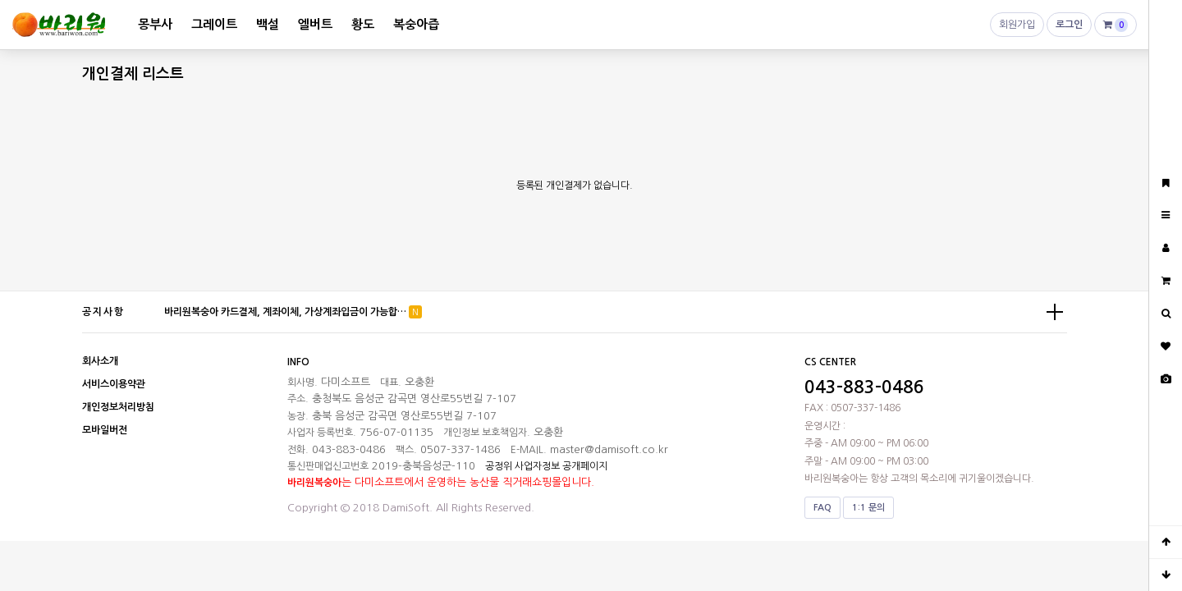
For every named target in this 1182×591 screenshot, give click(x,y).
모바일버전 (104, 430)
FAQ (822, 507)
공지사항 (103, 312)
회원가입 (1017, 28)
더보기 (1054, 312)
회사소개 (100, 361)
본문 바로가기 (0, 0)
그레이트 (214, 24)
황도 (362, 24)
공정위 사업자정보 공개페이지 (546, 466)
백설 (267, 24)
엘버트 (315, 24)
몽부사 (155, 24)
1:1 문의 (868, 507)
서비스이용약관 (113, 384)
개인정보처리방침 (118, 407)
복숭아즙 (416, 24)
